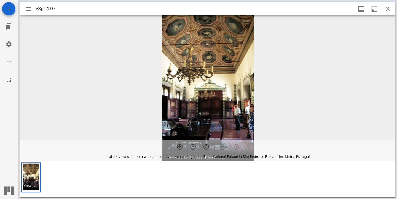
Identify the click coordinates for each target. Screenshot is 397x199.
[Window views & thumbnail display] (361, 8)
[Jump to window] (8, 26)
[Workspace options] (8, 62)
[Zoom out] (193, 146)
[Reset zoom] (206, 146)
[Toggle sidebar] (28, 8)
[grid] (207, 179)
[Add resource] (8, 8)
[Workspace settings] (8, 44)
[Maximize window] (374, 8)
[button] (31, 177)
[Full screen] (8, 79)
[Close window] (387, 8)
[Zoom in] (179, 146)
